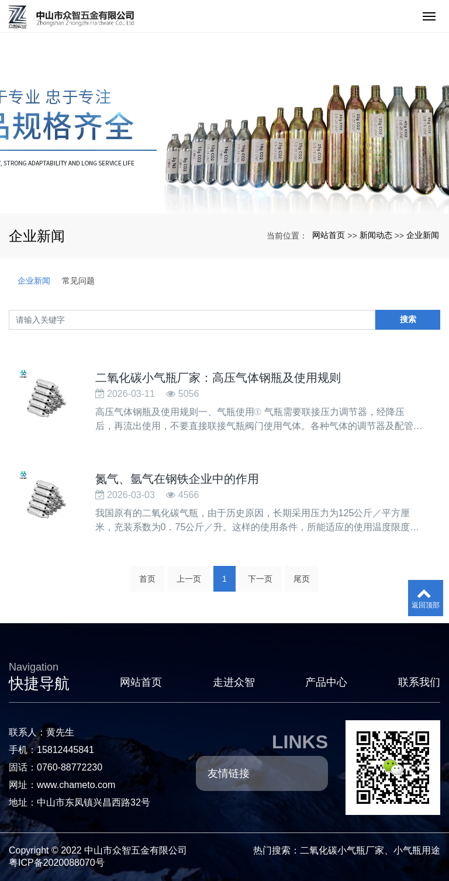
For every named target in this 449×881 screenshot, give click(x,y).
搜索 (408, 319)
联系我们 (419, 682)
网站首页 (328, 235)
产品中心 (326, 682)
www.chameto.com (76, 785)
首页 (147, 578)
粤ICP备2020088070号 (57, 863)
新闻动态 (376, 235)
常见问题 (78, 280)
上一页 (189, 578)
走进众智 (234, 682)
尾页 (301, 578)
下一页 (260, 578)
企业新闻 (422, 235)
